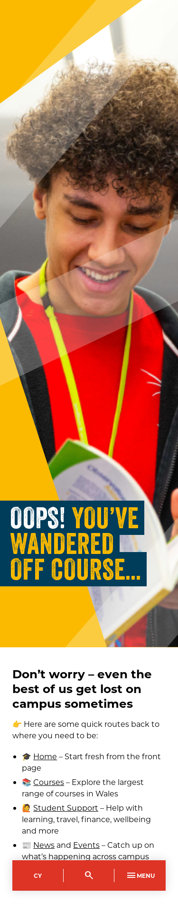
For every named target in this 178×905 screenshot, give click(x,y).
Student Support (65, 808)
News (44, 845)
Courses (48, 782)
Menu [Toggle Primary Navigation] (140, 875)
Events (86, 845)
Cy (38, 875)
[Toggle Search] (89, 875)
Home (45, 756)
